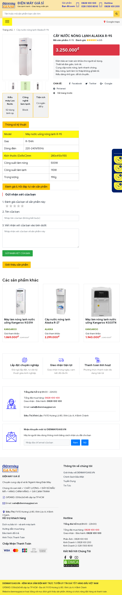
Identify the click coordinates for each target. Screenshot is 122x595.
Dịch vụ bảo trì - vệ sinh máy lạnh (18, 524)
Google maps (112, 21)
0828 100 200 (112, 6)
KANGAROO (10, 329)
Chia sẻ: (57, 83)
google (106, 83)
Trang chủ (7, 30)
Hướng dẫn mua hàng (13, 529)
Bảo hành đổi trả (10, 533)
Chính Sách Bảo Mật (73, 477)
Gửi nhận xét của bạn (17, 253)
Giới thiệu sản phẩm (16, 264)
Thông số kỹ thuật (15, 124)
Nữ (84, 442)
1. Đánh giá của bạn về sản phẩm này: (24, 204)
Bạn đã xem (68, 6)
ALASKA (49, 329)
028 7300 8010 (89, 6)
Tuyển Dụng (69, 481)
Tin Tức (67, 485)
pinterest (59, 88)
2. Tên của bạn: (11, 211)
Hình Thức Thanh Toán (13, 537)
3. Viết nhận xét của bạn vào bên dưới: (24, 225)
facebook (75, 83)
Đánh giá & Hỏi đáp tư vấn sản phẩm (26, 186)
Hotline (108, 3)
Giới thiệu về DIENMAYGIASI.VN (79, 472)
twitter (90, 83)
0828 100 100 (88, 3)
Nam (75, 442)
